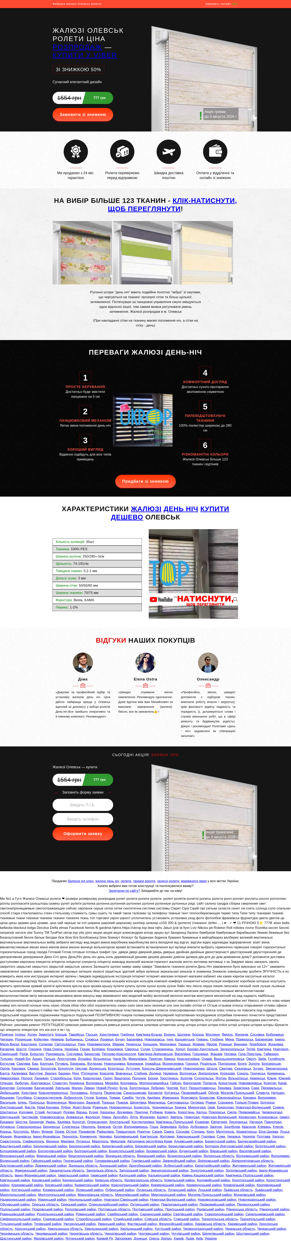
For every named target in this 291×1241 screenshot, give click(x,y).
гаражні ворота (144, 881)
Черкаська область (240, 1229)
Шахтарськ (8, 1112)
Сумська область (158, 1219)
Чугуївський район (185, 1234)
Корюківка (115, 1049)
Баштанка (29, 1044)
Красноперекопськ (53, 1093)
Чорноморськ (162, 1107)
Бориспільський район (126, 1151)
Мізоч (35, 1132)
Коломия (26, 1112)
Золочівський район (241, 1170)
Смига (169, 1132)
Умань (50, 1122)
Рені (75, 1073)
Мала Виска (9, 1044)
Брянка (180, 1107)
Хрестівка (29, 1093)
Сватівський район (188, 1214)
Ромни (211, 1102)
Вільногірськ (238, 1078)
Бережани (135, 1064)
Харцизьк (107, 1112)
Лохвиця (106, 1039)
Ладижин (41, 1078)
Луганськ (83, 1141)
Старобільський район (93, 1219)
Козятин (270, 1083)
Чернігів (248, 1136)
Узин (81, 1044)
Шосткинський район (252, 1234)
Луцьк (284, 1132)
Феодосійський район (176, 1224)
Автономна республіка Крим (149, 1141)
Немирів (57, 1039)
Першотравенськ (202, 1088)
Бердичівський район (50, 1146)
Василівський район (255, 1151)
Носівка (230, 1054)
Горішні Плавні (246, 1102)
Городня (34, 1049)
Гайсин (175, 1083)
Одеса (154, 1238)
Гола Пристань (250, 1054)
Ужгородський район (79, 1224)
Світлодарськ (65, 1044)
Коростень (186, 1112)
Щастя (21, 1049)
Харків (179, 1238)
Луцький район (210, 1190)
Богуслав (7, 1064)
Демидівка (168, 1127)
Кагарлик (7, 1049)
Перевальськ (271, 1088)
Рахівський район (210, 1209)
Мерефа (111, 1083)
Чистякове (29, 1117)
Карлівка (18, 1068)
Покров (122, 1102)
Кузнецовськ (268, 1117)
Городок (192, 1064)
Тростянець (169, 1078)
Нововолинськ (120, 1107)
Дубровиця (199, 1127)
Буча (123, 1088)
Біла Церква (268, 1132)
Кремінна (76, 1083)
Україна (211, 1238)
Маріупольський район (18, 1195)
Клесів (278, 1127)
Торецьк (108, 1102)
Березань (77, 1064)
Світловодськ (178, 1102)
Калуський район (132, 1175)
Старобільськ (61, 1078)
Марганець (157, 1102)
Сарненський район (155, 1214)
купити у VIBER (85, 55)
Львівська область (238, 1190)
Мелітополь (225, 1132)
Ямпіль (227, 1034)
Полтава (263, 1136)
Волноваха (94, 1083)
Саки (255, 1088)
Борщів (61, 1034)
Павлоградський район (179, 1204)
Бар (35, 1064)
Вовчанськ (124, 1073)
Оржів (59, 1132)
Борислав (207, 1098)
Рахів (24, 1054)
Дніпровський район (213, 1161)
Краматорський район (92, 1185)
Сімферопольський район (20, 1219)
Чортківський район (153, 1234)
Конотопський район (248, 1180)
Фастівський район (142, 1224)
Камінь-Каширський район (203, 1175)
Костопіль (21, 1132)
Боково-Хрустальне (202, 1049)
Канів (282, 1083)
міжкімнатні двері (194, 881)
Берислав (92, 1054)
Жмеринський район (31, 1170)
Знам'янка (241, 1088)
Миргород (76, 1102)
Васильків (8, 1102)
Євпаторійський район (212, 1166)
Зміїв (262, 1059)
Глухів (89, 1098)
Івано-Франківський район (35, 1175)
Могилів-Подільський (237, 1093)
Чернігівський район (120, 1234)
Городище (200, 1054)
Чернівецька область (16, 1234)
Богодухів (48, 1068)
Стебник (140, 1073)
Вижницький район (51, 1156)
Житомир (167, 1136)
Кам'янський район (15, 1180)
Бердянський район (84, 1146)
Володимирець (136, 1127)
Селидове (25, 1088)
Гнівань (202, 1039)
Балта (5, 1073)
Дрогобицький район (145, 1166)
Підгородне (227, 1064)
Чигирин (6, 1039)
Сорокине (225, 1102)
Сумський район (186, 1219)
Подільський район (15, 1209)
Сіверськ (132, 1049)
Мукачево (147, 1117)
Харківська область (210, 1224)
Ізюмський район (104, 1175)
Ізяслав (81, 1068)
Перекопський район (253, 1204)
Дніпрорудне (208, 1073)
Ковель (170, 1112)
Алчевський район (188, 1141)
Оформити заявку (82, 833)
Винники (240, 1044)
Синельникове (134, 1093)
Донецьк (140, 1238)
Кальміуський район (164, 1175)
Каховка (249, 1098)
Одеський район (74, 1204)
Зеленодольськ (232, 1049)
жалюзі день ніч (107, 881)
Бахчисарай (43, 1088)
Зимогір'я (46, 1034)
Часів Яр (120, 1059)
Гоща (154, 1127)
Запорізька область (101, 1170)
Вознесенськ (56, 1102)
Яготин (220, 1078)
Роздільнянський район (55, 1214)
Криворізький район (239, 1185)
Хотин (32, 1034)
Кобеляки (41, 1039)
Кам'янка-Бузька (149, 1034)
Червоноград (272, 1112)
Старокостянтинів (48, 1098)
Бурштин (37, 1054)
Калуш (201, 1112)
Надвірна (170, 1073)
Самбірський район (122, 1214)
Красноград (92, 1078)
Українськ (133, 1044)
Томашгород (125, 1132)
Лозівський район (89, 1190)
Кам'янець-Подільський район (249, 1175)
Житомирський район (249, 1166)
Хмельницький (188, 1136)
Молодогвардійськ (154, 1083)
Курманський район (58, 1190)
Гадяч (108, 1078)
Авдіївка (153, 1098)
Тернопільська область (219, 1219)
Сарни (157, 1132)
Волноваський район (252, 1156)
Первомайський (193, 1093)
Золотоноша (139, 1088)
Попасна (210, 1083)
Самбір (127, 1098)
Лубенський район (119, 1190)
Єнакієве (202, 1122)
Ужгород (255, 1122)
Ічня (170, 1039)
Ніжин (106, 1117)
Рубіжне (156, 1112)
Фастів (30, 1107)
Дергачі (51, 1073)
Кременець (276, 1073)
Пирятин (155, 1059)
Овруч (251, 1059)
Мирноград (197, 1107)
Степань (198, 1132)
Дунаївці (85, 1059)
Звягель (176, 1117)
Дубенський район (178, 1166)
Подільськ (37, 1102)
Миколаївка (138, 1059)
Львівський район (268, 1190)
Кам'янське (149, 1136)
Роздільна (208, 1064)
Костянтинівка (143, 1122)
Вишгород (122, 1078)
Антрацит (53, 1112)
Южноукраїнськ (229, 1098)
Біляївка (98, 1049)
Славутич (59, 1083)
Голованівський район (112, 1161)
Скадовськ (242, 1068)
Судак (145, 1049)
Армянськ (257, 1078)
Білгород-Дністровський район (229, 1146)
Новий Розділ (107, 1088)
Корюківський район (27, 1185)
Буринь (169, 1034)
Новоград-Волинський (253, 1107)
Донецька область (83, 1166)
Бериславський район (185, 1146)
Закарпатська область (66, 1170)
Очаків (206, 1059)
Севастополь (10, 1141)
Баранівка (134, 1039)
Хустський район (168, 1229)
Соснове (182, 1132)
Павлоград (273, 1122)
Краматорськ (246, 1132)
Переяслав (112, 1093)
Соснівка (257, 1034)
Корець (6, 1132)
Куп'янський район (26, 1190)
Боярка (101, 1098)
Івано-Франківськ (46, 1136)
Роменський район (90, 1214)
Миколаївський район (132, 1195)
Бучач (120, 1039)
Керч (210, 1132)
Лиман (89, 1088)
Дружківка (125, 1112)
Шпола (212, 1068)
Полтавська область (114, 1209)
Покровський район (47, 1209)
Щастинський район (16, 1238)
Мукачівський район (250, 1195)
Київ (199, 1238)
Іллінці (20, 1034)
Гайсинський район (46, 1161)
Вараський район (223, 1151)
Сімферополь (33, 1141)
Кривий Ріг (105, 1238)
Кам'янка (264, 1049)
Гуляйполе (276, 1059)
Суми (221, 1136)
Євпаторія (219, 1122)
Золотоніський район (207, 1170)
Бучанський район (193, 1151)
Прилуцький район (180, 1209)
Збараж (118, 1044)
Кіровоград (247, 1117)
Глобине (216, 1039)
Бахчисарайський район (257, 1141)
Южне (271, 1078)
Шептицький (10, 1117)
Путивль (61, 1064)
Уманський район (111, 1224)
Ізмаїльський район (73, 1175)
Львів (190, 1238)
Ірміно (280, 1039)
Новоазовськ (154, 1039)
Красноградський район (130, 1185)
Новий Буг (22, 1059)
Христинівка (109, 1034)
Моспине (213, 1034)
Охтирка (197, 1102)
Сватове (226, 1068)
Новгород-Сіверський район (126, 1200)
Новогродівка (114, 1064)
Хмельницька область (64, 1229)
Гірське (91, 1034)
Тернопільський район (257, 1219)
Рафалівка (105, 1132)
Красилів (107, 1073)
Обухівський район (15, 1204)
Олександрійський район (108, 1204)
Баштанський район (16, 1146)
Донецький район (113, 1166)
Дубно (183, 1127)
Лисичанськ (238, 1122)
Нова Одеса (52, 1049)
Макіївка (67, 1141)
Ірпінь (22, 1102)
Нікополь (88, 1127)
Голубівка (24, 1098)
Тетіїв (250, 1049)
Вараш (81, 1112)
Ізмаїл (284, 1117)
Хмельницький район (101, 1229)
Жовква (198, 1044)
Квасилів (249, 1127)
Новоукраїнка (194, 1068)
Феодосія (92, 1117)
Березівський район (151, 1146)
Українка (71, 1049)
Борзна (198, 1034)
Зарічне (216, 1127)
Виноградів (192, 1083)
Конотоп (78, 1122)
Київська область (108, 1180)
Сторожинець (162, 1049)
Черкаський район (271, 1229)
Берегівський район (117, 1146)
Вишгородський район (86, 1156)
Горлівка (208, 1136)
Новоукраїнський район (257, 1200)
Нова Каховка (48, 1107)
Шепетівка (138, 1102)
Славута (262, 1093)
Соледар (46, 1044)
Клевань (264, 1127)
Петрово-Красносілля (119, 1054)
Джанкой (93, 1102)
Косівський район (59, 1185)
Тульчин (6, 1059)
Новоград (192, 1117)
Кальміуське (184, 1039)
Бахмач (64, 1073)
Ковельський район (179, 1180)
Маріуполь (100, 1141)
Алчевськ (7, 1127)
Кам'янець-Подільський (174, 1122)
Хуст (183, 1088)
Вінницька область (120, 1156)
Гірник (85, 1049)
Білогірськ (116, 1068)
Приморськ (244, 1039)
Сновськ (91, 1039)
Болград (46, 1064)
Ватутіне (36, 1073)
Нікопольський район (85, 1200)
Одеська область (45, 1204)
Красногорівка (188, 1059)
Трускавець (79, 1093)
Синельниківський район (265, 1214)
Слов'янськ (71, 1127)
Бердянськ (51, 1127)
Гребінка (127, 1034)
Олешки (6, 1083)
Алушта (96, 1093)
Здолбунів (232, 1127)
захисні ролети (168, 881)
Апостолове (66, 1059)
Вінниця (52, 1141)
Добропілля (73, 1098)
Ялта (134, 1117)
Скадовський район (58, 1219)
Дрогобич (120, 1117)
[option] (83, 686)
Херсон (278, 1136)
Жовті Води (82, 1107)
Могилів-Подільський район (210, 1195)
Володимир (267, 1098)
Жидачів (241, 1034)
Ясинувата (189, 1098)
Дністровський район (16, 1166)
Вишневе (7, 1098)
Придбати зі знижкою (145, 481)
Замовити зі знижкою (83, 114)
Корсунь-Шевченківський (161, 1068)
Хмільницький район (136, 1229)
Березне (104, 1127)
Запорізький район (134, 1170)
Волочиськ (188, 1073)
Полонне (139, 1078)
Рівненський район (274, 1209)
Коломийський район (213, 1180)
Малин (77, 1088)
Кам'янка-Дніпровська (155, 1054)
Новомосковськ (52, 1117)
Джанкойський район (179, 1161)
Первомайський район (217, 1204)
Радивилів (87, 1132)
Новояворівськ (250, 1083)
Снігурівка (74, 1054)
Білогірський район (270, 1146)
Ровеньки (100, 1107)
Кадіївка (63, 1122)
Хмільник (62, 1088)
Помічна (6, 1034)
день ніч (181, 509)
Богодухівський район (55, 1151)
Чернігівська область (86, 1234)
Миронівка (168, 1044)
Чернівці (105, 1136)
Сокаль (243, 1073)
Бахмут (162, 1117)
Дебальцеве (9, 1093)
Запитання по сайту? (124, 890)
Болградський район (91, 1151)
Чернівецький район (51, 1234)
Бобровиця (275, 1034)
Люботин (21, 1083)
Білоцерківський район (18, 1151)
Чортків (172, 1088)
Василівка (183, 1054)
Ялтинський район (80, 1238)
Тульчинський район (16, 1224)
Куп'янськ (171, 1093)
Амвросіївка (9, 1078)
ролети (126, 881)
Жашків (216, 1054)
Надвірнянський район (18, 1200)
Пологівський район (80, 1209)
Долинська (97, 1068)
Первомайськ (249, 1112)
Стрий (40, 1112)
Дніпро (166, 1238)
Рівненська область (242, 1209)
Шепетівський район (218, 1234)
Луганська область (151, 1190)
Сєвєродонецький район (224, 1214)
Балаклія (155, 1093)
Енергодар (225, 1107)
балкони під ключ (81, 881)
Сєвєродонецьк (29, 1127)
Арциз (37, 1059)
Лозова (69, 1112)
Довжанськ (74, 1117)
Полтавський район (147, 1209)
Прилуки (141, 1112)
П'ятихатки (89, 1073)
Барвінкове (264, 1039)
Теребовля (257, 1044)
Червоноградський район (203, 1229)
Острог (71, 1132)
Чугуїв (140, 1098)
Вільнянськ (102, 1059)
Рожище (225, 1044)
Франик (6, 1136)
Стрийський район (127, 1219)
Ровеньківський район (17, 1214)
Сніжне (278, 1107)
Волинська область (219, 1156)
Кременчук (88, 1136)
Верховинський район (17, 1156)
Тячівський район (47, 1224)
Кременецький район (168, 1185)
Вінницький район (151, 1156)
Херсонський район (30, 1229)
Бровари (7, 1122)
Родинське (23, 1039)
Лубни (66, 1107)
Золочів (186, 1078)
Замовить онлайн (221, 3)
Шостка (21, 1122)
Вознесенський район (184, 1156)
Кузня (93, 1112)
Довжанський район (51, 1166)
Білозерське (271, 1064)
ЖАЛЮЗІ (146, 509)
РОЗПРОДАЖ (77, 47)
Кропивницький (126, 1136)
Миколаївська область (95, 1195)
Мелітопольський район (57, 1195)
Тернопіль (70, 1136)
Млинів (47, 1132)
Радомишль (55, 1054)
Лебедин (157, 1088)
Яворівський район (48, 1238)
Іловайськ (153, 1064)
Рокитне (143, 1132)
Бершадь (150, 1044)
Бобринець (74, 1039)
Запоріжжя (123, 1238)
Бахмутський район (220, 1141)
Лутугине (133, 1068)
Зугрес (258, 1068)
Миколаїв (118, 1141)
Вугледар (94, 1064)
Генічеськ (257, 1073)
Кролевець (128, 1083)
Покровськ (217, 1112)
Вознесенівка (173, 1064)
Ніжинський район (52, 1200)
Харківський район (242, 1224)
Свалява (23, 1064)
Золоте (254, 1064)
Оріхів (5, 1068)
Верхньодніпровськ (229, 1059)
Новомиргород (98, 1044)
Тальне (49, 1059)
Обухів (213, 1093)
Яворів (211, 1044)
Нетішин (277, 1093)
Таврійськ (76, 1034)
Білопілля (65, 1068)
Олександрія (97, 1122)
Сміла (232, 1112)
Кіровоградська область (143, 1180)
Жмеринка (170, 1098)
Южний (284, 1078)
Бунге (242, 1064)
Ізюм (211, 1107)
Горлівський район (146, 1161)
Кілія (77, 1078)
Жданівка (275, 1044)
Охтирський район (144, 1204)
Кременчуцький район (203, 1185)
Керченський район (77, 1180)
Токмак (114, 1098)
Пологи (27, 1078)
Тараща (184, 1044)
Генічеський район (78, 1161)
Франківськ (22, 1136)
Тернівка (224, 1088)
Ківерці (169, 1059)
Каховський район (46, 1180)
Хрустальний (119, 1122)
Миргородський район (168, 1195)
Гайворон (271, 1054)
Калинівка (19, 1073)
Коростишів (227, 1083)
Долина (155, 1073)
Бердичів (36, 1122)
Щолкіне (183, 1034)
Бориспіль (142, 1107)
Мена (229, 1039)
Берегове (7, 1088)
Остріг (117, 1127)
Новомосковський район (217, 1200)
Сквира (33, 1068)
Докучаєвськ (40, 1083)
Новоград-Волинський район (173, 1200)
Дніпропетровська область (252, 1161)
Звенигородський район (170, 1170)
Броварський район (161, 1151)
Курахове (227, 1073)
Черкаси (233, 1136)
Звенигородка (276, 1068)
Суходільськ (203, 1078)
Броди (153, 1078)
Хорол (180, 1049)
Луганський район (182, 1190)
